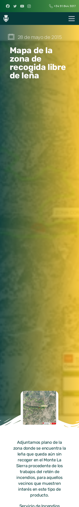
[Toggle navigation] (71, 18)
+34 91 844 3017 (62, 6)
